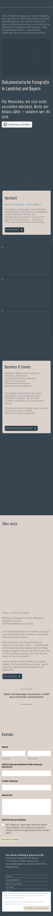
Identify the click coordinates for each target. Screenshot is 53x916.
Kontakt (10, 887)
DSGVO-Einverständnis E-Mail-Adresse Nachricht (22, 765)
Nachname (32, 758)
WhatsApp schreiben (19, 124)
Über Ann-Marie (14, 883)
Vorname (6, 758)
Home (9, 876)
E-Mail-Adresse (10, 781)
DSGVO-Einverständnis (14, 819)
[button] (17, 50)
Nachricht (8, 795)
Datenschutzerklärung (30, 904)
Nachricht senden (10, 839)
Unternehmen (13, 880)
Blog (8, 890)
